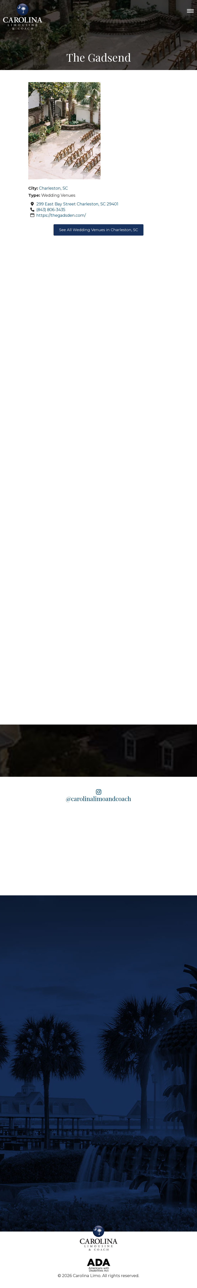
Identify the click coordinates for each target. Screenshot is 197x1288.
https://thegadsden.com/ (61, 215)
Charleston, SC (53, 188)
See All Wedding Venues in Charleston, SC (98, 230)
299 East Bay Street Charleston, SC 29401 (77, 204)
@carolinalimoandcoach (98, 796)
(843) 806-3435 (50, 209)
